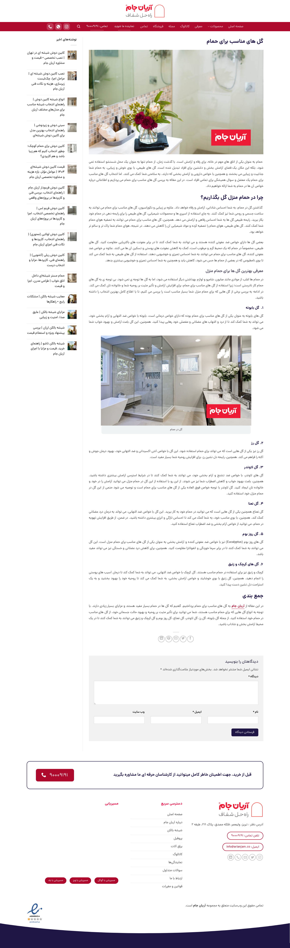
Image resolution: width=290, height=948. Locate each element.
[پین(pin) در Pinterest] (168, 639)
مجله (171, 26)
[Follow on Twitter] (252, 857)
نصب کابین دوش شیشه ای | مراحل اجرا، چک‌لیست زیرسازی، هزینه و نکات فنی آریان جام (46, 81)
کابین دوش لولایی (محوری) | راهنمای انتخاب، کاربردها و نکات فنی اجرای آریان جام (46, 239)
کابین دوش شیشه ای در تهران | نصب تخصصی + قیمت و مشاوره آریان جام (46, 58)
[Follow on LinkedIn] (230, 857)
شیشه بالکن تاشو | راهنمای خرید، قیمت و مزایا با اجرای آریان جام (48, 348)
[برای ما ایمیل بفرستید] (245, 857)
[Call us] (238, 857)
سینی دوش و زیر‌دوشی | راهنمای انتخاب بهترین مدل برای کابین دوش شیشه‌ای (47, 130)
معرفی (198, 26)
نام (255, 712)
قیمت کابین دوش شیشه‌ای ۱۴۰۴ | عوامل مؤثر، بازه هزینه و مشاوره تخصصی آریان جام (46, 172)
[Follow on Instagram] (259, 857)
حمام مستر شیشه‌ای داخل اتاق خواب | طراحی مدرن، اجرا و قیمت (46, 281)
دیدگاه (253, 676)
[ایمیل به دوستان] (176, 639)
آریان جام (238, 606)
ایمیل (197, 712)
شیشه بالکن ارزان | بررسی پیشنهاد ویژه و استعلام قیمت (46, 331)
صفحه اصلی (235, 26)
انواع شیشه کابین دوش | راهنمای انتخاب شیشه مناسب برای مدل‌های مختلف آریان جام (46, 107)
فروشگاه (158, 26)
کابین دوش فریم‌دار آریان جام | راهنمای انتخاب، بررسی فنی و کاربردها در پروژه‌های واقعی (46, 192)
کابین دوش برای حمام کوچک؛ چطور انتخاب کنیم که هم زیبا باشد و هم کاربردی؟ (46, 151)
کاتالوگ (185, 26)
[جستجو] (78, 26)
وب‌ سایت (139, 712)
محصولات (215, 26)
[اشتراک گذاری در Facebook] (190, 639)
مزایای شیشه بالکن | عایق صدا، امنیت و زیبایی (49, 315)
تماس (144, 26)
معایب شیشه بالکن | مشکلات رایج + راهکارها (46, 299)
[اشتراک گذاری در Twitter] (183, 639)
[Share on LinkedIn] (161, 639)
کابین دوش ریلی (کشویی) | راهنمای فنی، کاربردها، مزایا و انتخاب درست (47, 260)
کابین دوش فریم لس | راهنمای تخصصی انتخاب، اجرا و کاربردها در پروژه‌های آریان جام (46, 216)
